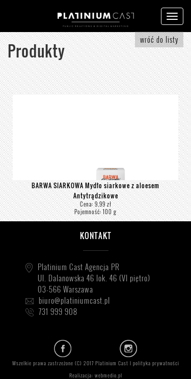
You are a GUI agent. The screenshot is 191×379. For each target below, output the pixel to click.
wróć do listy (159, 39)
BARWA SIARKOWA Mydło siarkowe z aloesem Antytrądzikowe (95, 190)
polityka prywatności (156, 363)
